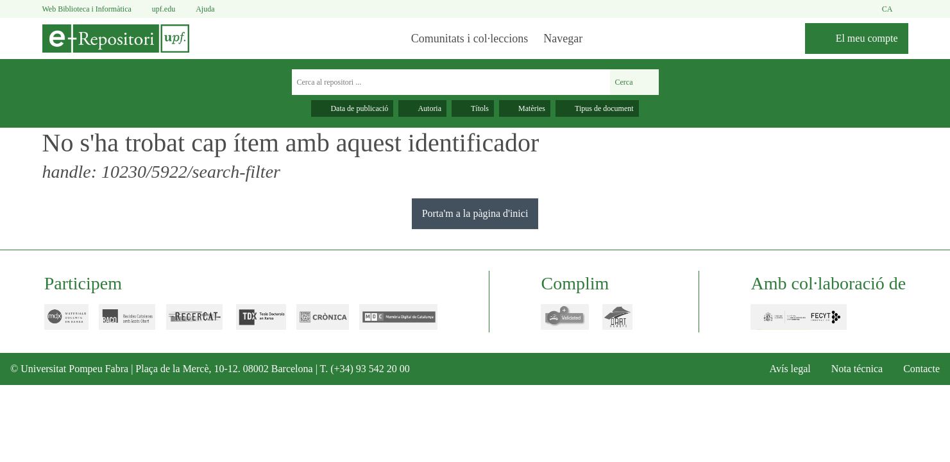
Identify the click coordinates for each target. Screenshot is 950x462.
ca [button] (894, 9)
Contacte (917, 369)
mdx (58, 317)
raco (119, 317)
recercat (187, 317)
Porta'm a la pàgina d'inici (475, 213)
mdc (390, 317)
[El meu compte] (852, 38)
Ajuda (210, 9)
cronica (314, 317)
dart (616, 317)
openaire (558, 317)
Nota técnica (843, 369)
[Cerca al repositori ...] (449, 82)
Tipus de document (605, 108)
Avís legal (770, 369)
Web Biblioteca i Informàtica (91, 8)
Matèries (526, 108)
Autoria (416, 108)
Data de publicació (342, 108)
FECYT (790, 317)
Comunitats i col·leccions (462, 38)
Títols (470, 108)
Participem (81, 283)
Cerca (633, 82)
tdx (253, 317)
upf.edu (166, 9)
